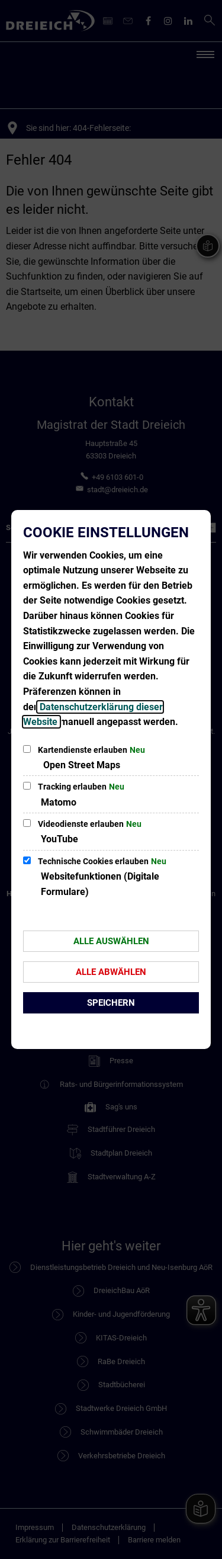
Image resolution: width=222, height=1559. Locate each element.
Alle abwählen (111, 972)
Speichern (111, 1002)
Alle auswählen (111, 941)
